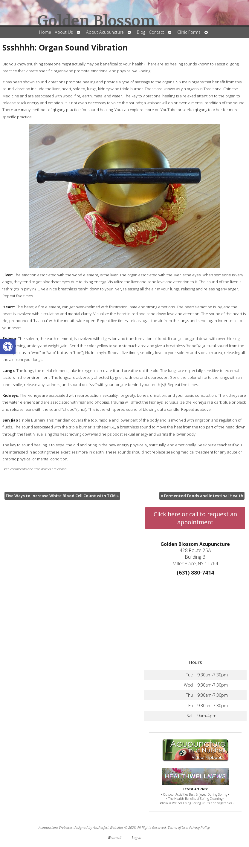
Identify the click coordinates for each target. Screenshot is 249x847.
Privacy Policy (199, 827)
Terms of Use (177, 827)
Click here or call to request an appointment (195, 518)
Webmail (114, 837)
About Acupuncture (105, 32)
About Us (64, 32)
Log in (136, 837)
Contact (156, 32)
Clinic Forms (189, 32)
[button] (8, 346)
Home (45, 32)
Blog (141, 32)
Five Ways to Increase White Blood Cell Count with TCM (62, 495)
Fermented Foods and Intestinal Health (202, 495)
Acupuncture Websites (56, 827)
